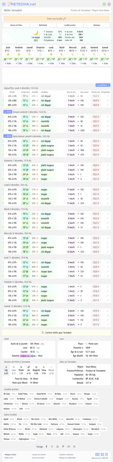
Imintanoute (8, 403)
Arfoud (22, 418)
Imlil (21, 408)
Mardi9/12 (62, 49)
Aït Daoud (40, 403)
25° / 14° (51, 59)
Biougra (87, 393)
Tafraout (25, 403)
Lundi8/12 (51, 49)
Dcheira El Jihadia (40, 398)
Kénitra (31, 428)
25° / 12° (19, 59)
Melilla (24, 433)
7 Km (19, 63)
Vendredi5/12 (19, 49)
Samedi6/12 (30, 49)
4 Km (83, 63)
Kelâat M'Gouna (13, 428)
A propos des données (39, 454)
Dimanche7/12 (40, 49)
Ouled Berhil (41, 393)
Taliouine (56, 403)
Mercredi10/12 (72, 49)
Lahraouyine (80, 428)
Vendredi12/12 (94, 49)
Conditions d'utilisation (66, 454)
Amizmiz (7, 408)
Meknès (10, 433)
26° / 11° (8, 59)
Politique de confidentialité (67, 458)
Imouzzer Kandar (76, 424)
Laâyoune (63, 428)
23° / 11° (94, 59)
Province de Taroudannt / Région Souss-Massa (90, 10)
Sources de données (38, 458)
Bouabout (72, 403)
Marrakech (98, 428)
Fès (23, 424)
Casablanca (90, 418)
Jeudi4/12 (8, 49)
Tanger (93, 433)
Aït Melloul (21, 398)
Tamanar (88, 403)
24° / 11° (83, 59)
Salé (65, 433)
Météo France (9, 458)
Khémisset (46, 428)
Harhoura (57, 424)
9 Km (62, 63)
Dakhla (10, 424)
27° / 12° (62, 59)
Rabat (52, 433)
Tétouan (10, 438)
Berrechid (73, 418)
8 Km (8, 63)
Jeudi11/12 (83, 49)
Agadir (89, 398)
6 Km (40, 63)
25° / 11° (30, 59)
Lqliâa (6, 398)
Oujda (38, 433)
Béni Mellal (56, 418)
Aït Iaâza (7, 393)
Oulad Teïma (22, 393)
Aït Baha (58, 393)
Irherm (72, 393)
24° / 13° (73, 59)
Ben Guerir (38, 418)
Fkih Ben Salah (39, 424)
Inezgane (59, 398)
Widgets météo (10, 454)
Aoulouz (75, 398)
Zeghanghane (27, 438)
